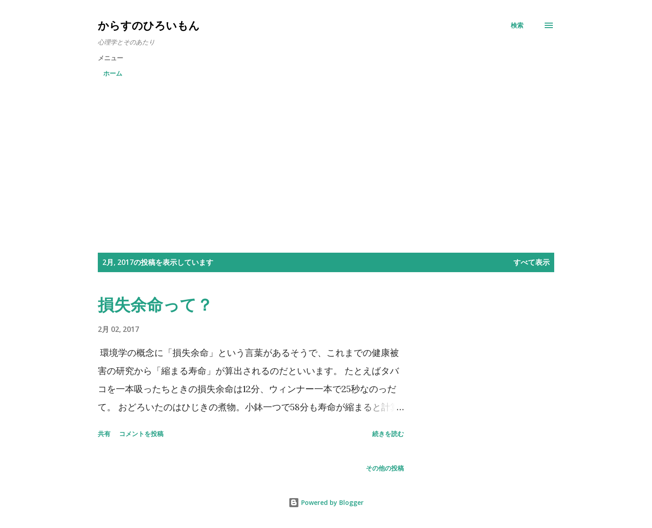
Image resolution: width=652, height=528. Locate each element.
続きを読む (388, 433)
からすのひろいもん (149, 25)
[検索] (517, 25)
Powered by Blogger (326, 502)
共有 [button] (104, 433)
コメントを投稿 (141, 433)
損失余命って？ (155, 304)
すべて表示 (531, 262)
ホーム (112, 73)
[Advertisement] (326, 152)
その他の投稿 (385, 468)
